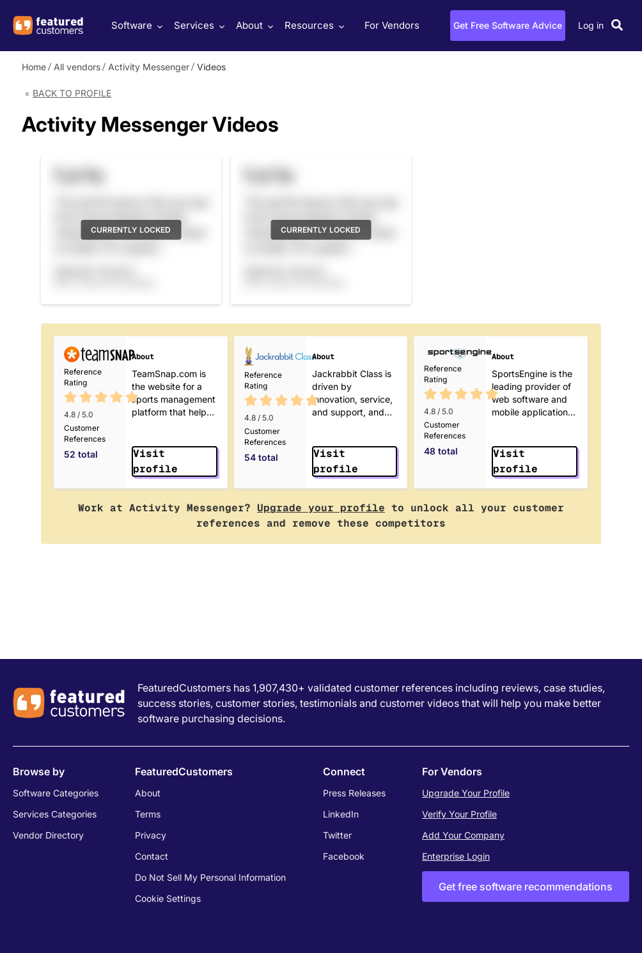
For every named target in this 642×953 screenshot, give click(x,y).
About (253, 25)
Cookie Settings (168, 898)
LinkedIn (341, 814)
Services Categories (55, 814)
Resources (313, 25)
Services (197, 25)
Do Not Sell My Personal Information (210, 877)
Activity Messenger (148, 66)
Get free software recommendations (526, 886)
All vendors (77, 66)
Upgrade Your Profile (466, 792)
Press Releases (354, 792)
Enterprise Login (456, 856)
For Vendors (391, 25)
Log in (591, 25)
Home (34, 66)
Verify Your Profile (459, 814)
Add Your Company (463, 835)
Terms (147, 814)
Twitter (337, 835)
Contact (151, 856)
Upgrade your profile (321, 508)
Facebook (343, 856)
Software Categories (55, 792)
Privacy (150, 835)
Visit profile (155, 461)
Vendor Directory (48, 835)
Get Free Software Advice (507, 25)
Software (135, 25)
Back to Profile (72, 93)
